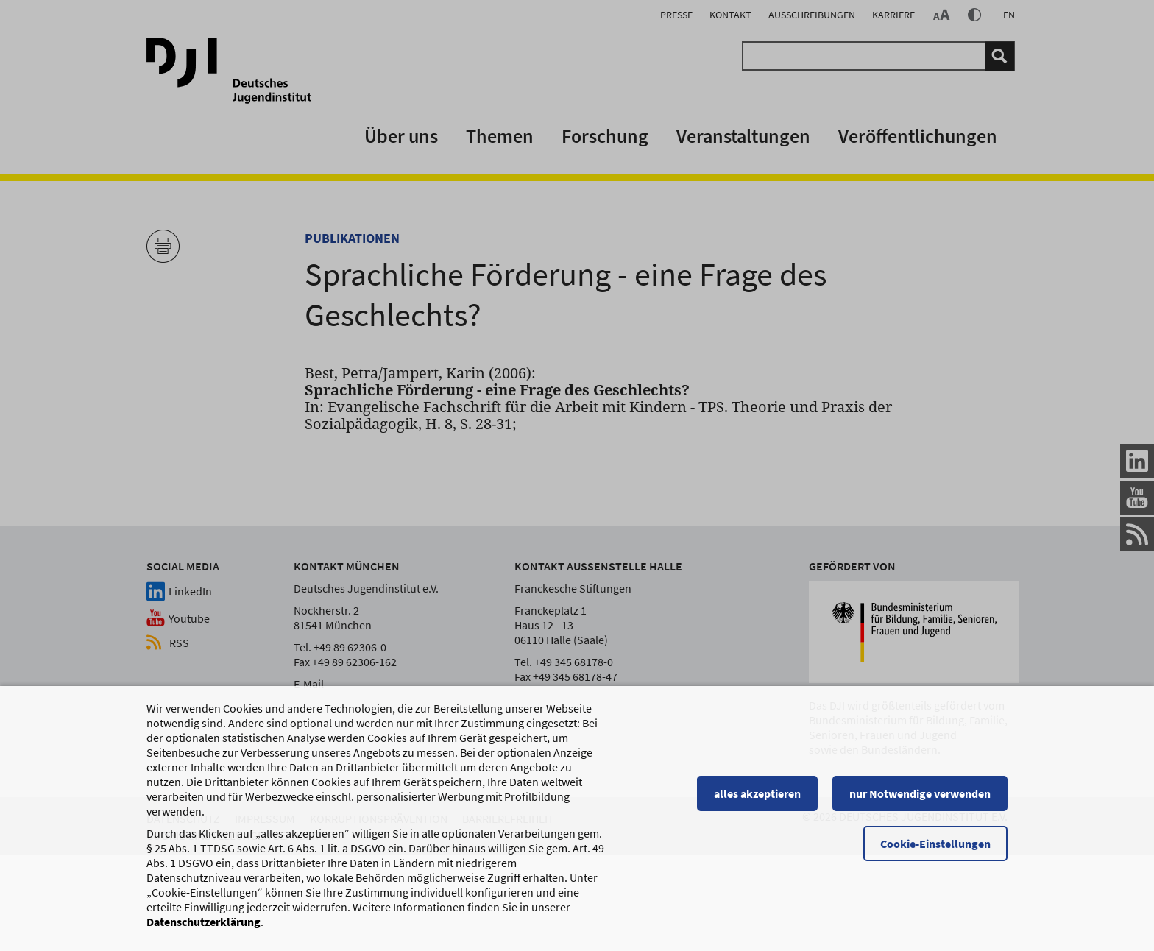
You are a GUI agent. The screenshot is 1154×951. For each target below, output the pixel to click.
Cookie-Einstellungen (935, 845)
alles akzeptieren (757, 795)
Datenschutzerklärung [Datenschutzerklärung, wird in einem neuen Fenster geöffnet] (203, 923)
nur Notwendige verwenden (920, 795)
